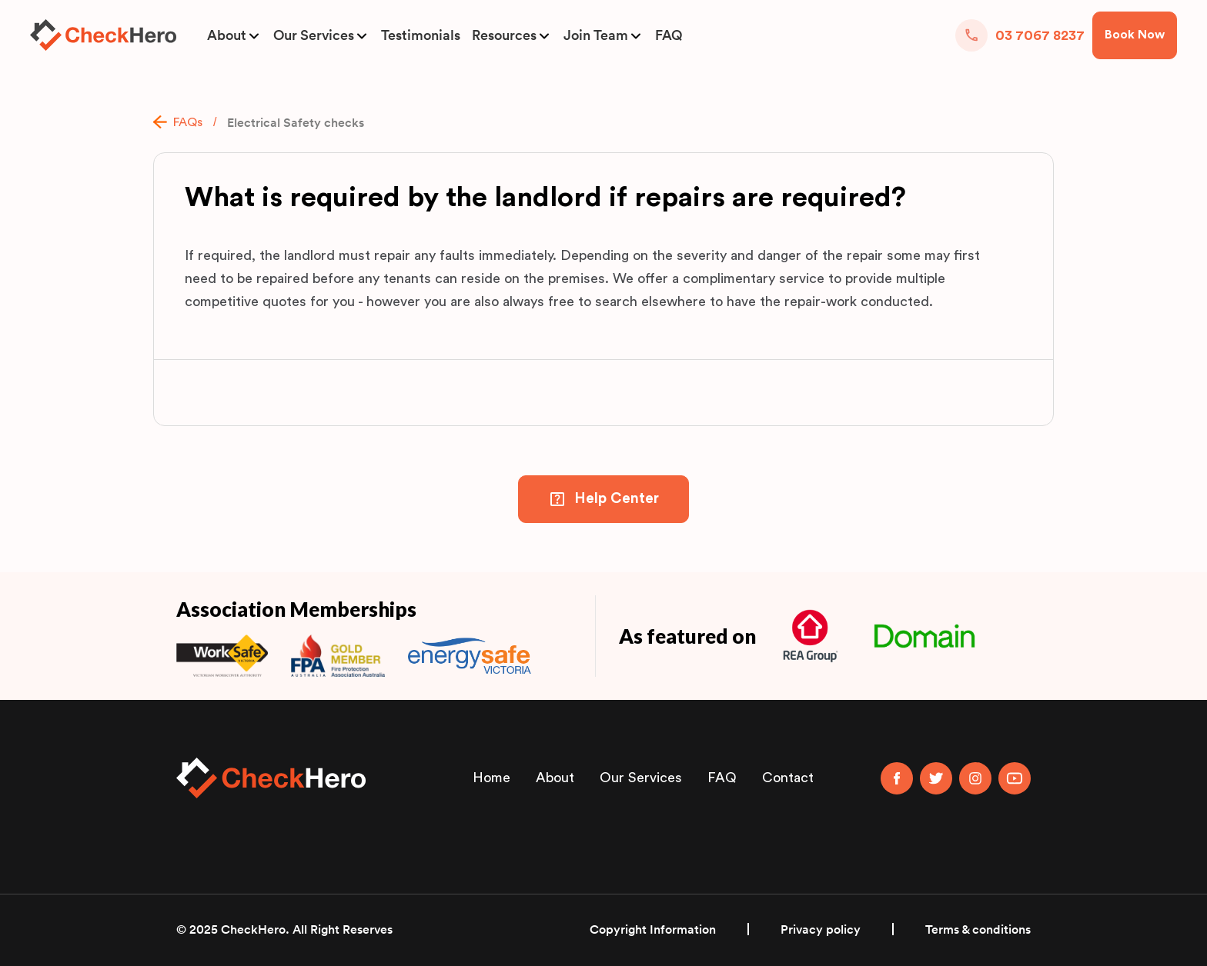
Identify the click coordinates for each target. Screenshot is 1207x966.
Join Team (595, 35)
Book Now (1135, 34)
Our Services (313, 35)
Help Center (616, 498)
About (226, 35)
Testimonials (420, 35)
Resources (504, 35)
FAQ (668, 35)
